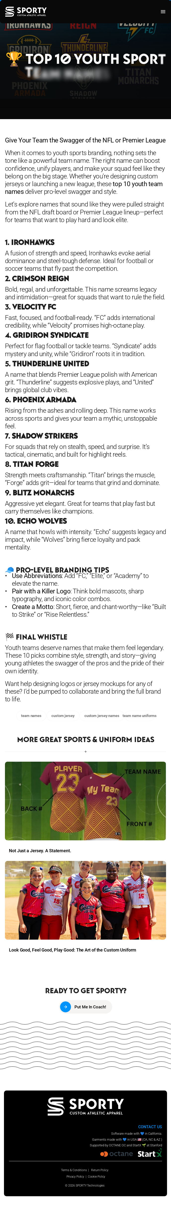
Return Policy (99, 1170)
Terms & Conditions (74, 1170)
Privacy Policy (75, 1176)
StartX (137, 1145)
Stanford (156, 1145)
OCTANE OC (117, 1145)
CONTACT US (150, 1127)
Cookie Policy (96, 1176)
